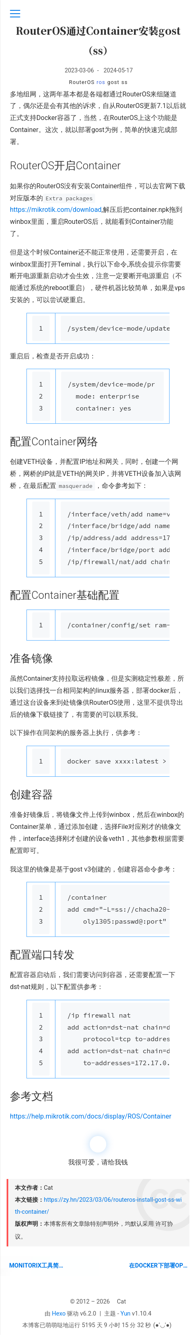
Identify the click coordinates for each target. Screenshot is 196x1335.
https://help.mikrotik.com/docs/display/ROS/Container (90, 1116)
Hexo (59, 1313)
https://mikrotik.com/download (56, 210)
